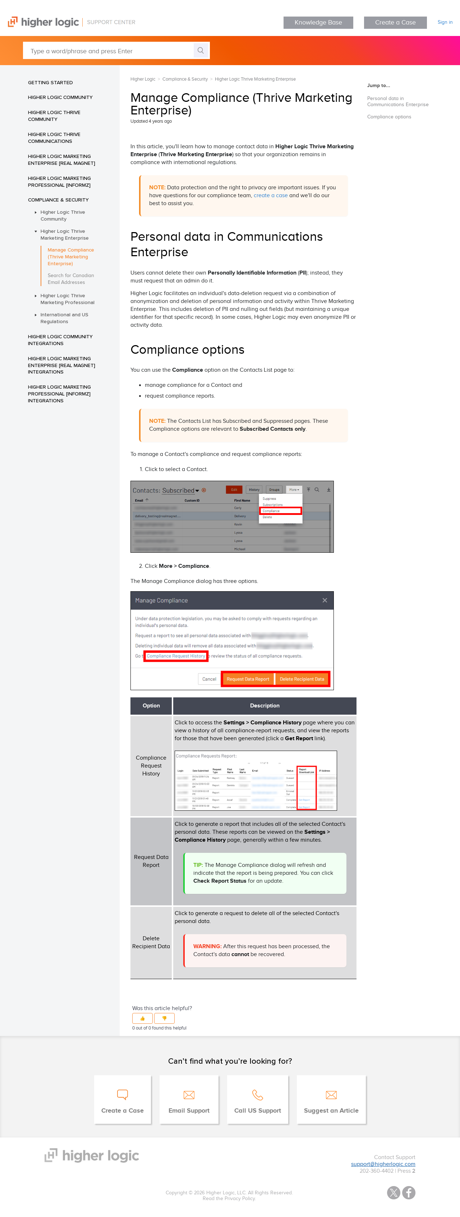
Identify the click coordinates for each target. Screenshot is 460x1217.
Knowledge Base (318, 22)
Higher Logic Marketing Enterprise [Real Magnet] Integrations (61, 365)
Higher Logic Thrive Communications (54, 138)
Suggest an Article (331, 1111)
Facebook (408, 1192)
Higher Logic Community (60, 97)
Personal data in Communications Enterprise (398, 102)
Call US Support (257, 1111)
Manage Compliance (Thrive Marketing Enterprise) (71, 256)
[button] (142, 1018)
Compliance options (389, 117)
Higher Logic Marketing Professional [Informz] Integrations (59, 393)
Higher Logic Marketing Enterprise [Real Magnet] (61, 160)
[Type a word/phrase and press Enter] (116, 50)
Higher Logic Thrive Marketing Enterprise (65, 234)
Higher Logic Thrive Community (54, 116)
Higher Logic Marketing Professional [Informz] (59, 182)
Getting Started (50, 82)
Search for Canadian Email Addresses (71, 279)
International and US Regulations (64, 318)
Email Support (189, 1111)
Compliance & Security (58, 199)
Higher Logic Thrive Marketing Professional (68, 299)
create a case (271, 195)
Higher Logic (142, 79)
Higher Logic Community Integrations (60, 340)
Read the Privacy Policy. (229, 1199)
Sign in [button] (445, 22)
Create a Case (395, 22)
